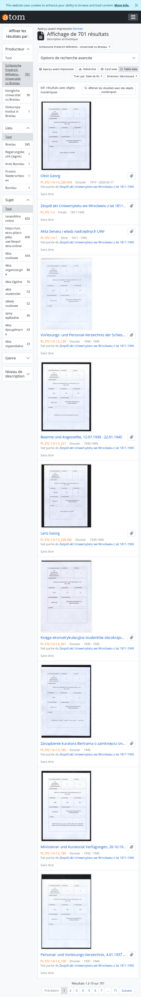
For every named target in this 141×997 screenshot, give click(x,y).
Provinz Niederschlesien (17, 175)
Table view (128, 69)
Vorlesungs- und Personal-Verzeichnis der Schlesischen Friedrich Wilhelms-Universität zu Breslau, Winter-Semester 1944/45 (83, 335)
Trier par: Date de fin (87, 76)
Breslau (17, 145)
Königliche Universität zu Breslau (17, 95)
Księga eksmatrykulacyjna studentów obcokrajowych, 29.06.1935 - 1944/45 (83, 637)
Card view (109, 69)
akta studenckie (17, 291)
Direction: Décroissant (121, 76)
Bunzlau (17, 188)
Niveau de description (14, 374)
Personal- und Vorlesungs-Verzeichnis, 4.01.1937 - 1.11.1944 (83, 954)
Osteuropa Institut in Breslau (17, 111)
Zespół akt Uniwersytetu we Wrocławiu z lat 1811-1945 (96, 187)
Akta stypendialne (17, 344)
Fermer (78, 29)
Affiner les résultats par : (17, 33)
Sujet (9, 199)
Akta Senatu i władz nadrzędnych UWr (73, 231)
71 (115, 991)
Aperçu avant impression (56, 69)
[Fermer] (136, 5)
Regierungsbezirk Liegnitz (17, 154)
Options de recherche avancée (66, 57)
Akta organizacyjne (17, 269)
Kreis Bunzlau (17, 165)
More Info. (121, 5)
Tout (8, 58)
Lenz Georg (50, 533)
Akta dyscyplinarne (17, 329)
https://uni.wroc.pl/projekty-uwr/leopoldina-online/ (17, 237)
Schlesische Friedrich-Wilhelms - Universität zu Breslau (17, 74)
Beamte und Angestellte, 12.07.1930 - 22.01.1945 (81, 437)
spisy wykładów (17, 315)
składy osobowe (17, 303)
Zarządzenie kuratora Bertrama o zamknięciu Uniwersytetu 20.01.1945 (83, 743)
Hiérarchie (87, 69)
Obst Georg (50, 176)
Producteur (14, 49)
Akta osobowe (17, 255)
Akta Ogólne (17, 283)
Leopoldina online (17, 218)
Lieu (8, 127)
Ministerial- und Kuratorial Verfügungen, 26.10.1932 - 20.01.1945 (83, 847)
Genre (10, 358)
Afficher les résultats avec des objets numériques (108, 90)
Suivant (127, 991)
